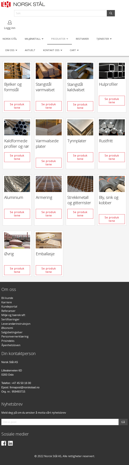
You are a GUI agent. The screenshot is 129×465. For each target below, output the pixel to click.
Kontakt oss (51, 50)
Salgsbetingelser (12, 332)
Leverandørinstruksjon (15, 324)
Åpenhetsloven (10, 345)
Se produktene (17, 105)
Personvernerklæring (15, 336)
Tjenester (102, 38)
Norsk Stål (10, 38)
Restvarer (82, 38)
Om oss (9, 50)
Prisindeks (7, 341)
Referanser (8, 311)
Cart (73, 50)
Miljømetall (33, 38)
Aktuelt (30, 50)
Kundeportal (9, 306)
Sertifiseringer (10, 319)
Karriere (6, 302)
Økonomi (7, 328)
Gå (123, 422)
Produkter (58, 38)
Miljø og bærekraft (13, 315)
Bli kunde (7, 298)
